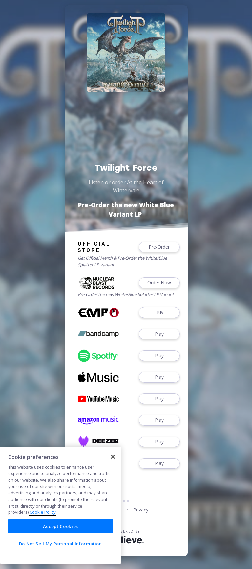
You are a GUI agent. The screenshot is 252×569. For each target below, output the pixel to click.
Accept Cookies (60, 526)
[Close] (113, 456)
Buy (159, 312)
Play (159, 334)
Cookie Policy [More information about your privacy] (43, 512)
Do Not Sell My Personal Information (60, 544)
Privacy (140, 510)
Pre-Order (159, 247)
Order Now (159, 283)
